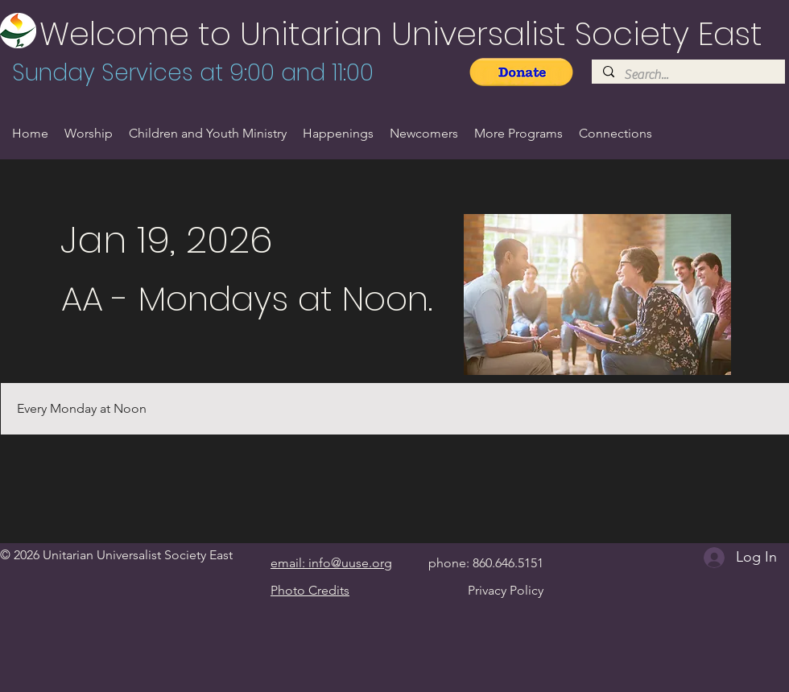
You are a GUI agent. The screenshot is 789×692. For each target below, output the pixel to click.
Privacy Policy (505, 590)
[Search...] (687, 75)
